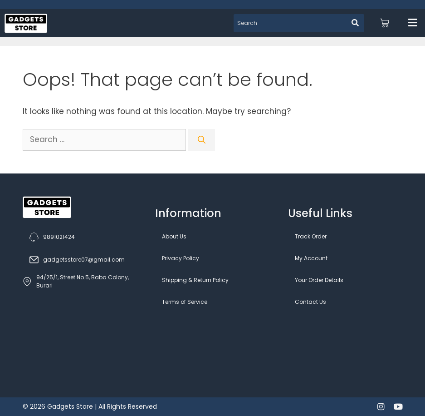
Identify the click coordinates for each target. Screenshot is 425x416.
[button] (412, 23)
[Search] (201, 140)
